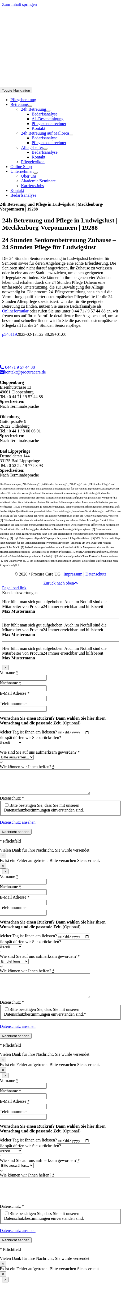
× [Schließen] (5, 667)
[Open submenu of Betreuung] (30, 106)
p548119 (9, 334)
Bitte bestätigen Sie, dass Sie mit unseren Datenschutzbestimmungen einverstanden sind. (44, 813)
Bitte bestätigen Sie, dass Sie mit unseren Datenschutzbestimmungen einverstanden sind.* (45, 1023)
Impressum (72, 574)
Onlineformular (15, 311)
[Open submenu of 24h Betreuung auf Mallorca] (71, 134)
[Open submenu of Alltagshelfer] (45, 149)
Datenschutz (95, 574)
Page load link (14, 588)
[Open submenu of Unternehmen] (35, 173)
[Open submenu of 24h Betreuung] (48, 110)
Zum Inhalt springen (19, 4)
